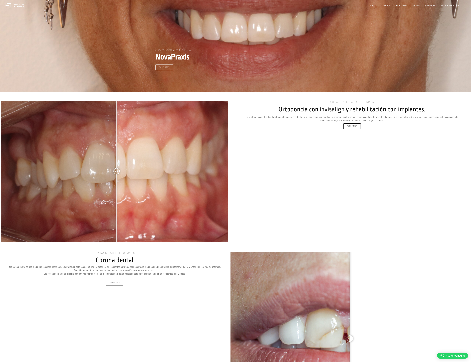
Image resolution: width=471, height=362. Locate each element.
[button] (452, 356)
